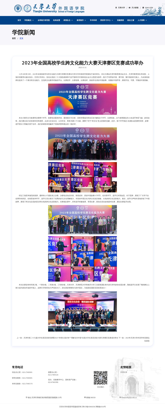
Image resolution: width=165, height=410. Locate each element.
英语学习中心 (105, 20)
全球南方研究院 (44, 20)
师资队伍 (67, 20)
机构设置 (56, 20)
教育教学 (80, 20)
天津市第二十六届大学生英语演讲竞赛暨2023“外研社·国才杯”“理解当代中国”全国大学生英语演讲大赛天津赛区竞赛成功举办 (71, 338)
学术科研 (93, 20)
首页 (19, 20)
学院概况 (28, 20)
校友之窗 (130, 20)
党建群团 (120, 20)
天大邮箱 (133, 8)
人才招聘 (141, 20)
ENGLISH (147, 8)
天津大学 (120, 8)
